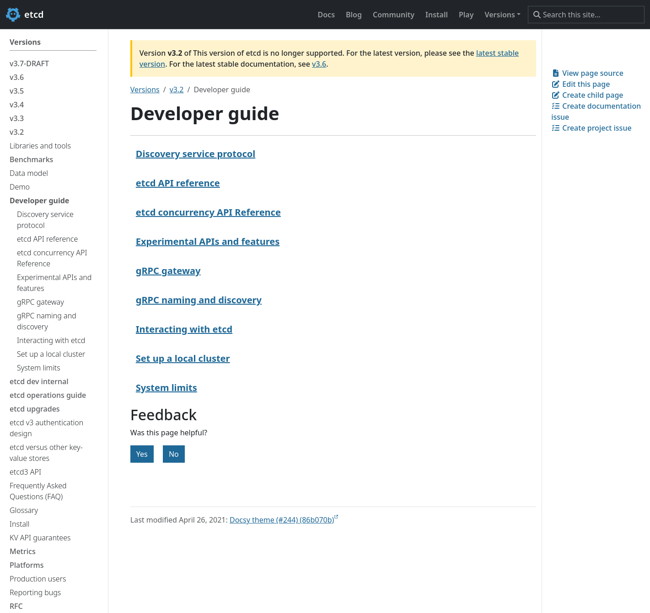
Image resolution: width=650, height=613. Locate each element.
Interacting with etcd (184, 329)
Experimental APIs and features (207, 241)
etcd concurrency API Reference (208, 212)
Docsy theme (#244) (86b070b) (282, 520)
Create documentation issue (596, 111)
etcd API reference (178, 183)
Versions (145, 90)
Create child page (587, 95)
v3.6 (319, 64)
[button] (502, 14)
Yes (142, 454)
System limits (166, 387)
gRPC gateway (168, 270)
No (174, 454)
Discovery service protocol (195, 154)
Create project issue (591, 128)
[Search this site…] (586, 14)
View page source (587, 73)
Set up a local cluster (183, 358)
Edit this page (580, 84)
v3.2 (177, 90)
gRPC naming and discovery (199, 300)
